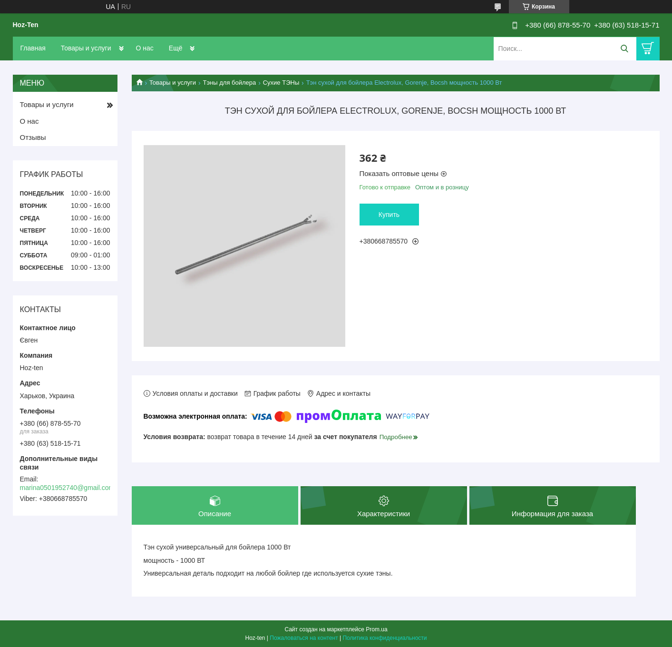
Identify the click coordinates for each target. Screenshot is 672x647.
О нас (145, 48)
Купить (389, 214)
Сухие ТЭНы (281, 82)
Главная (33, 48)
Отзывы (33, 137)
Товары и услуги (86, 48)
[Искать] (624, 48)
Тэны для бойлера (229, 82)
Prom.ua (376, 629)
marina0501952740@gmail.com (67, 487)
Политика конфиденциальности (384, 638)
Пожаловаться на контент (304, 638)
